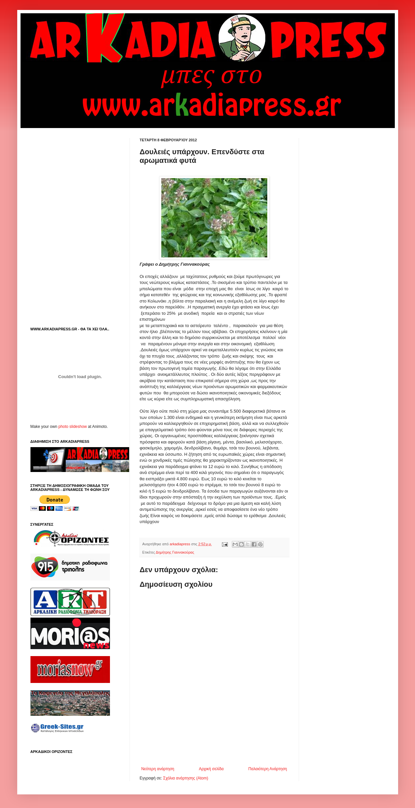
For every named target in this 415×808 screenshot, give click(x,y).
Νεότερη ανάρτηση (157, 769)
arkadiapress (180, 544)
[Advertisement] (217, 748)
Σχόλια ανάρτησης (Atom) (185, 778)
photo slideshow (72, 426)
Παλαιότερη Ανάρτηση (267, 769)
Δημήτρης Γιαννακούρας (175, 552)
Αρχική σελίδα (211, 769)
